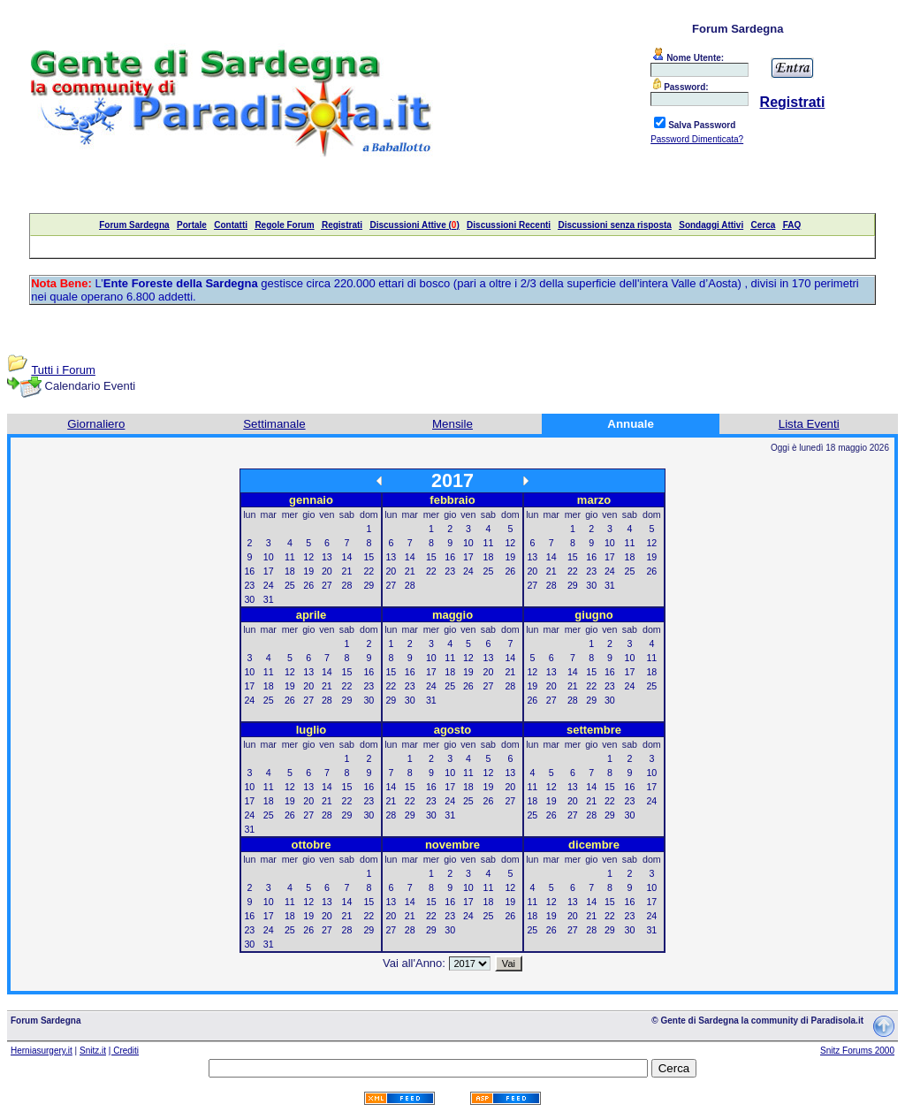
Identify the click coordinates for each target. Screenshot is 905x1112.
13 (327, 557)
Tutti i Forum (63, 370)
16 (249, 571)
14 (347, 557)
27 (327, 585)
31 (268, 599)
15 (368, 557)
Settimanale (274, 423)
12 (308, 557)
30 (249, 599)
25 (290, 585)
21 (347, 571)
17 (268, 571)
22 (368, 571)
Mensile (452, 423)
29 (368, 585)
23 (249, 585)
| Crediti (124, 1050)
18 (290, 571)
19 (308, 571)
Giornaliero (96, 423)
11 (290, 557)
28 (347, 585)
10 (268, 557)
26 (308, 585)
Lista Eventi (809, 423)
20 (327, 571)
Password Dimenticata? (696, 139)
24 (268, 585)
